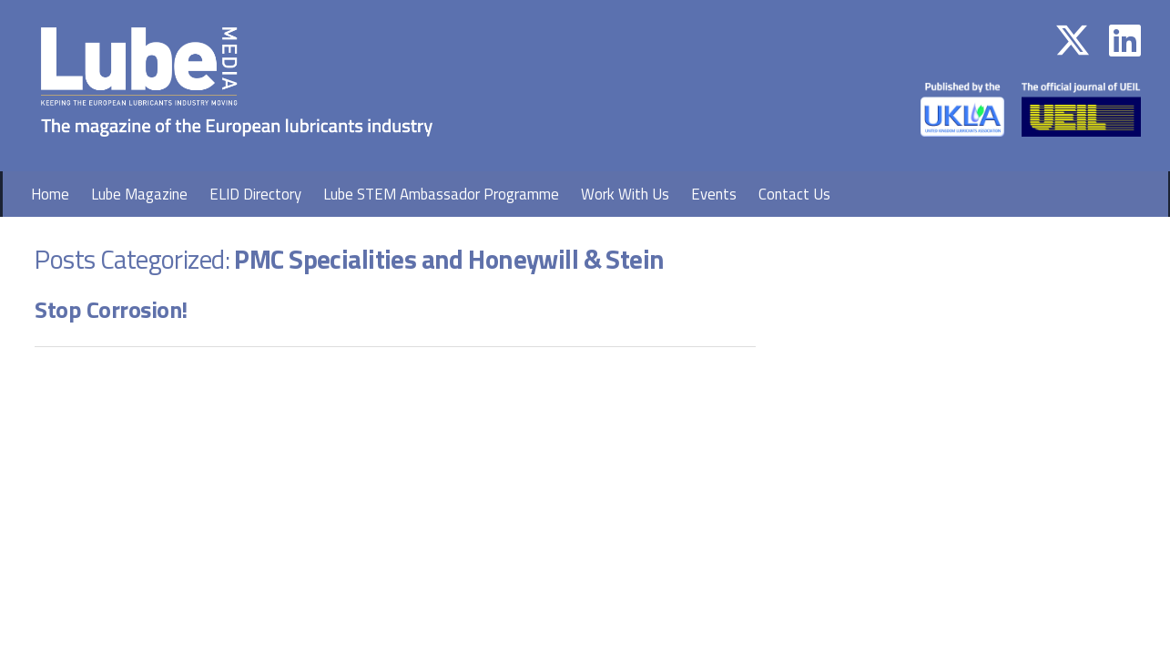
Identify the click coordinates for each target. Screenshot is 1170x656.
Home (50, 194)
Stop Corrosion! (111, 309)
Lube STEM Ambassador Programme (441, 194)
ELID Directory (255, 194)
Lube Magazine (139, 194)
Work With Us (625, 194)
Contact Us (794, 194)
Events (714, 194)
